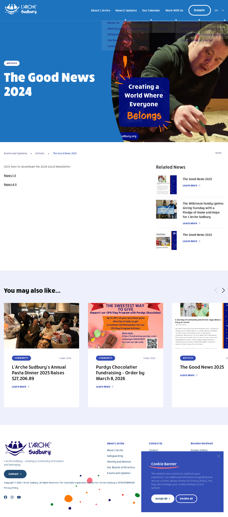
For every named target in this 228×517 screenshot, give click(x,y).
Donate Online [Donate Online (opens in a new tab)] (199, 450)
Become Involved (202, 443)
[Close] (218, 456)
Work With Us (174, 10)
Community (21, 358)
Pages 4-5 (10, 184)
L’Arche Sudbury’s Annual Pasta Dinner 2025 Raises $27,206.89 (39, 372)
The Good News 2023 (197, 235)
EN (216, 10)
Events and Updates (15, 153)
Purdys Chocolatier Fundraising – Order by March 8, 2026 (120, 372)
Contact (14, 473)
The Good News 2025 (197, 179)
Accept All (161, 498)
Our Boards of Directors (121, 467)
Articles (39, 153)
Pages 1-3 (10, 175)
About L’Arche (100, 10)
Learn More (190, 185)
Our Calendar (151, 10)
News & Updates (126, 10)
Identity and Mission (119, 461)
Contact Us (155, 443)
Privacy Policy (11, 487)
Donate (199, 10)
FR (223, 10)
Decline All (186, 498)
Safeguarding (115, 455)
